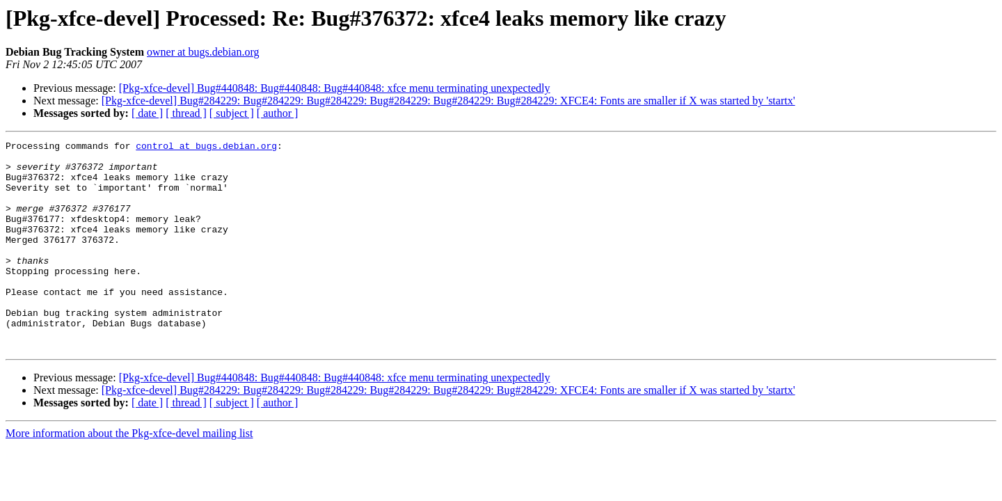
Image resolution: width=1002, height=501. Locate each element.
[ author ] (278, 113)
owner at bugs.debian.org (203, 52)
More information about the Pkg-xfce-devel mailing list (129, 475)
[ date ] (147, 113)
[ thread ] (186, 113)
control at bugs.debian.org (206, 147)
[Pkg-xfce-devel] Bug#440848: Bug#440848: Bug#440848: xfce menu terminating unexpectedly (334, 88)
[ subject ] (231, 113)
